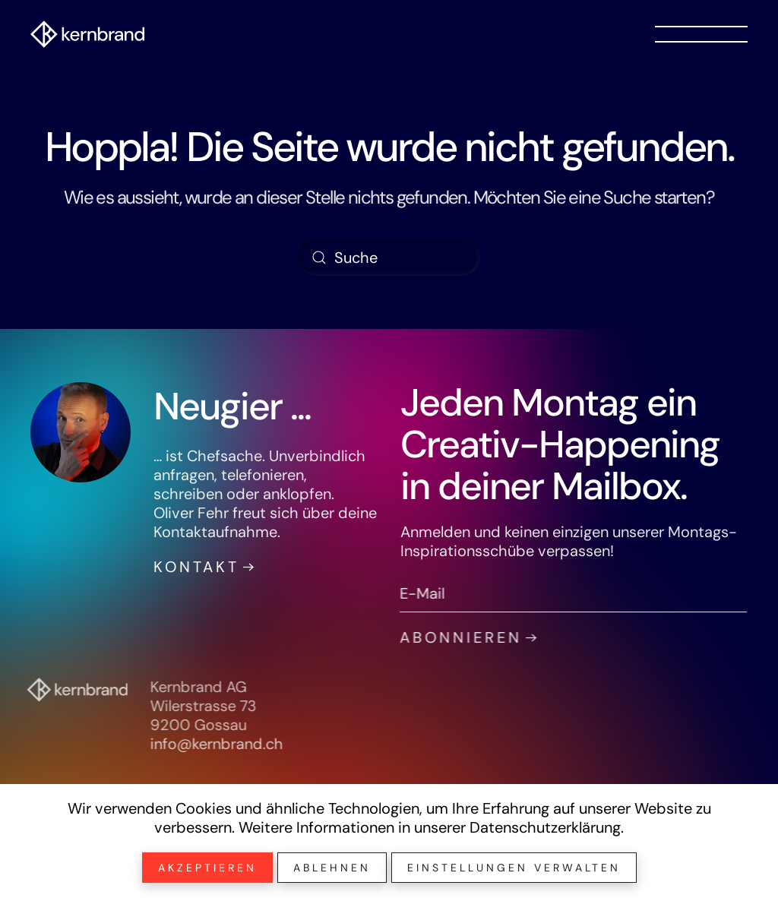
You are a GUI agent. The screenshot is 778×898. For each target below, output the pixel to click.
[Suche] (389, 257)
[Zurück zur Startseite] (87, 34)
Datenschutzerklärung (545, 827)
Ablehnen (332, 867)
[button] (701, 34)
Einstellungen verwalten (514, 867)
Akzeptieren (207, 867)
